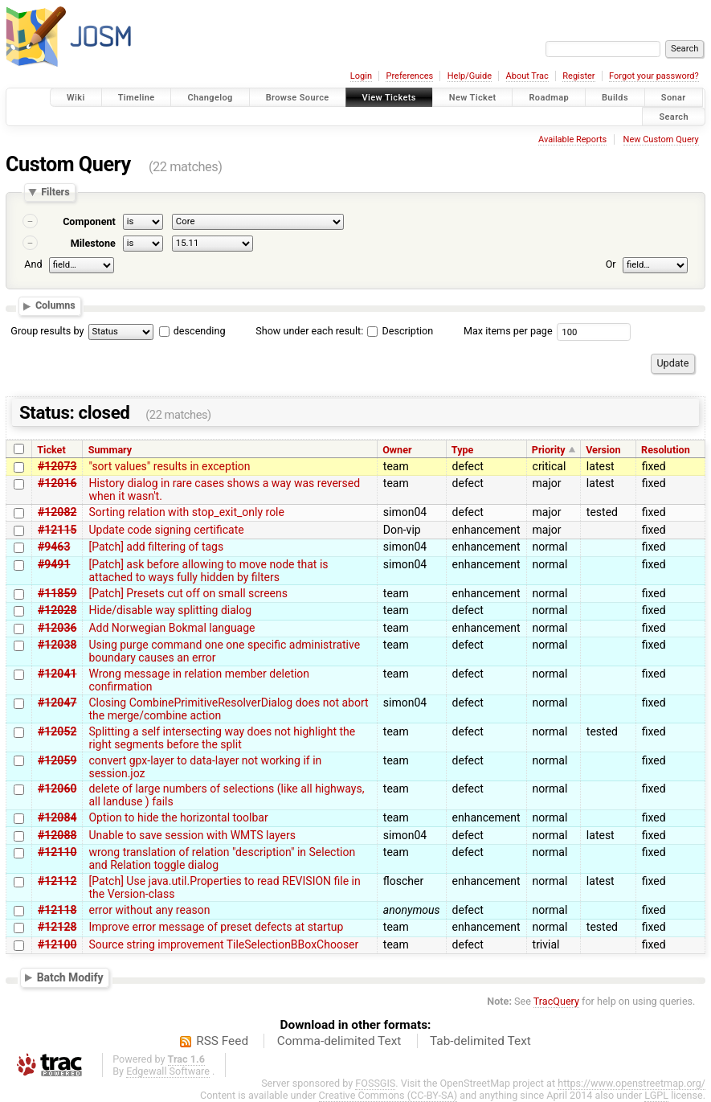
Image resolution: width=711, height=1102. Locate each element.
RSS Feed (222, 1041)
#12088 (57, 835)
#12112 (57, 881)
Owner (396, 450)
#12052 (57, 731)
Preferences (409, 76)
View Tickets (389, 97)
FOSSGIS (375, 1083)
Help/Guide (469, 76)
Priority (549, 450)
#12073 (57, 466)
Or (611, 264)
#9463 (54, 546)
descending (200, 331)
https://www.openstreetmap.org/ (631, 1083)
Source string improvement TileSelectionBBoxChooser (223, 944)
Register (578, 76)
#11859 (57, 593)
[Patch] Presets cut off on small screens (188, 593)
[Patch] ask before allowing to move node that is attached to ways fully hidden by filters (208, 571)
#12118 (57, 909)
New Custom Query (661, 139)
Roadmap (549, 97)
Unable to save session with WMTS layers (192, 835)
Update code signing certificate (165, 529)
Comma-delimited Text (339, 1041)
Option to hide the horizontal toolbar (178, 817)
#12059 (57, 760)
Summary (110, 450)
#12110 (57, 852)
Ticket (51, 450)
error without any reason (149, 909)
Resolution (665, 450)
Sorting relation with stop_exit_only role (186, 512)
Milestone (93, 243)
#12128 (57, 926)
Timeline (136, 97)
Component (89, 221)
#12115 (57, 529)
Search (674, 116)
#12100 (57, 944)
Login (361, 76)
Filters (55, 192)
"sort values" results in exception (169, 466)
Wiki (76, 97)
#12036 (57, 627)
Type (463, 450)
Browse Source (297, 97)
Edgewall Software (168, 1071)
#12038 (57, 644)
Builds (615, 97)
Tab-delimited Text (480, 1041)
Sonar (673, 97)
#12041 (57, 673)
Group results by (47, 331)
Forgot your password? (654, 76)
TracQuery (556, 1001)
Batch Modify (70, 977)
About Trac (527, 76)
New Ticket (472, 97)
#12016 (57, 483)
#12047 (57, 702)
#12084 (57, 817)
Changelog (209, 97)
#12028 (57, 610)
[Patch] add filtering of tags (155, 546)
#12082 (57, 512)
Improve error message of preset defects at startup (215, 926)
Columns (55, 306)
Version (603, 450)
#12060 (57, 788)
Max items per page (508, 331)
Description (400, 331)
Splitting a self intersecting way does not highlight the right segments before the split (221, 738)
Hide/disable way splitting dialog (169, 610)
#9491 (54, 564)
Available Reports (572, 139)
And (33, 264)
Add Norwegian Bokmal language (171, 627)
